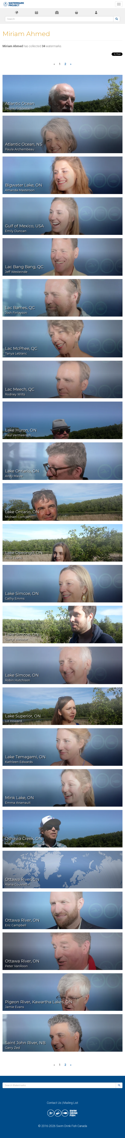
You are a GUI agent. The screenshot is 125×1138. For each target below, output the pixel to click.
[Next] (70, 64)
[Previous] (54, 64)
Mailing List (70, 1102)
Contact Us (54, 1102)
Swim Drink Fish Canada (71, 1126)
